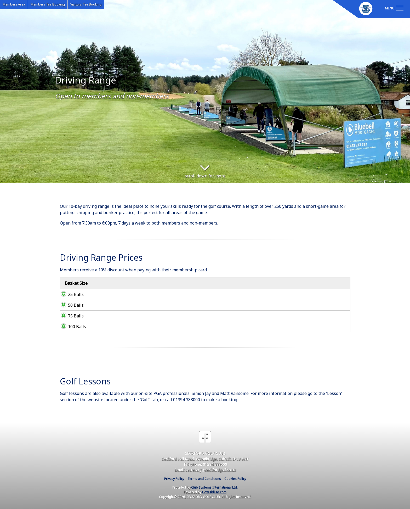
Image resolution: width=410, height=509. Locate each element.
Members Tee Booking (48, 4)
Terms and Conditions (204, 479)
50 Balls (70, 305)
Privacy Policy (174, 479)
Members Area (14, 4)
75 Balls (70, 316)
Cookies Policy (235, 479)
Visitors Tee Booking (85, 4)
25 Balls (70, 294)
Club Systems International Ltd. (214, 487)
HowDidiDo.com (214, 492)
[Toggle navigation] (394, 8)
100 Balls (72, 326)
